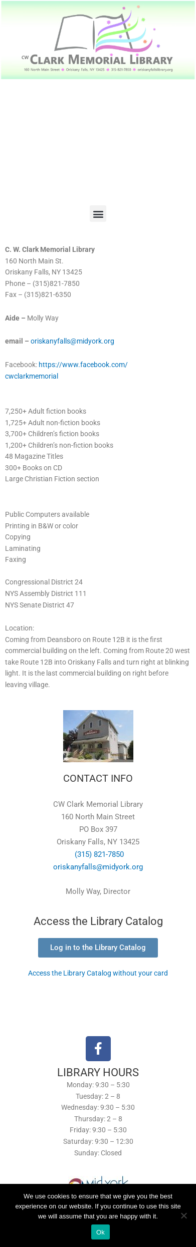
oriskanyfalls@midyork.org (72, 341)
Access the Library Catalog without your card (98, 973)
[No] (183, 1215)
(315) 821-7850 (98, 854)
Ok (100, 1232)
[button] (98, 213)
